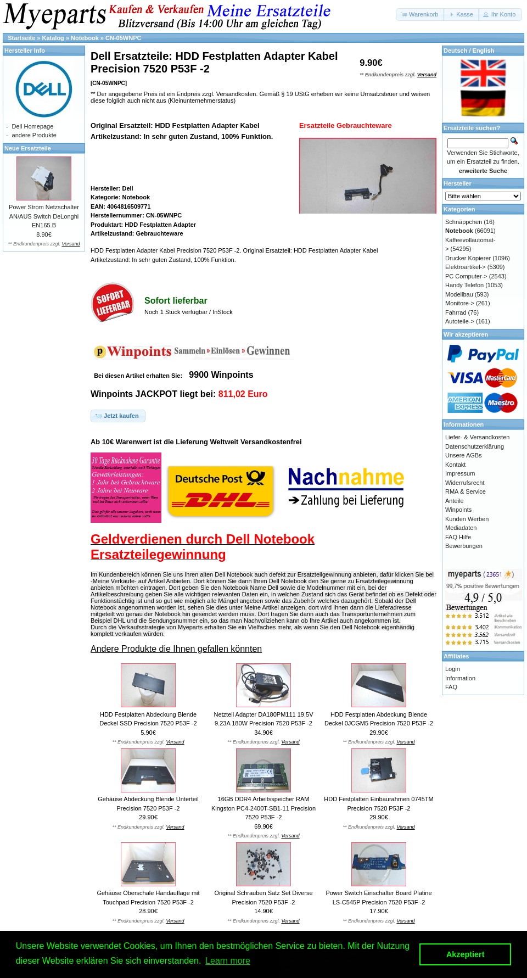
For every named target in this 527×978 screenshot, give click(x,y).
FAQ (451, 687)
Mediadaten (461, 527)
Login (452, 669)
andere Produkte (34, 135)
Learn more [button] (227, 960)
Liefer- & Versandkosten (477, 437)
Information (460, 678)
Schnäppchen (463, 222)
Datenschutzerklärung (474, 446)
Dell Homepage (33, 126)
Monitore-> (459, 303)
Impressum (460, 473)
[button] (420, 14)
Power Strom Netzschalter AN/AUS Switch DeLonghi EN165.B (44, 216)
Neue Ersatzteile (27, 148)
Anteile (454, 501)
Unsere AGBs (463, 455)
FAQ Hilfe (458, 537)
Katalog (53, 38)
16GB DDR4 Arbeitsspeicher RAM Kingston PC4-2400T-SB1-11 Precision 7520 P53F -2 (263, 808)
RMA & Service (465, 491)
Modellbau (459, 294)
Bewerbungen (464, 546)
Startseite (21, 38)
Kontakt (455, 464)
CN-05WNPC (123, 38)
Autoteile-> (459, 321)
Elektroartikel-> (465, 267)
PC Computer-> (466, 276)
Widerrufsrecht (465, 482)
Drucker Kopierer (468, 258)
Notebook (85, 38)
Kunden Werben (467, 519)
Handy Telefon (464, 285)
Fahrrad (456, 312)
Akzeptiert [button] (465, 954)
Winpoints (458, 509)
